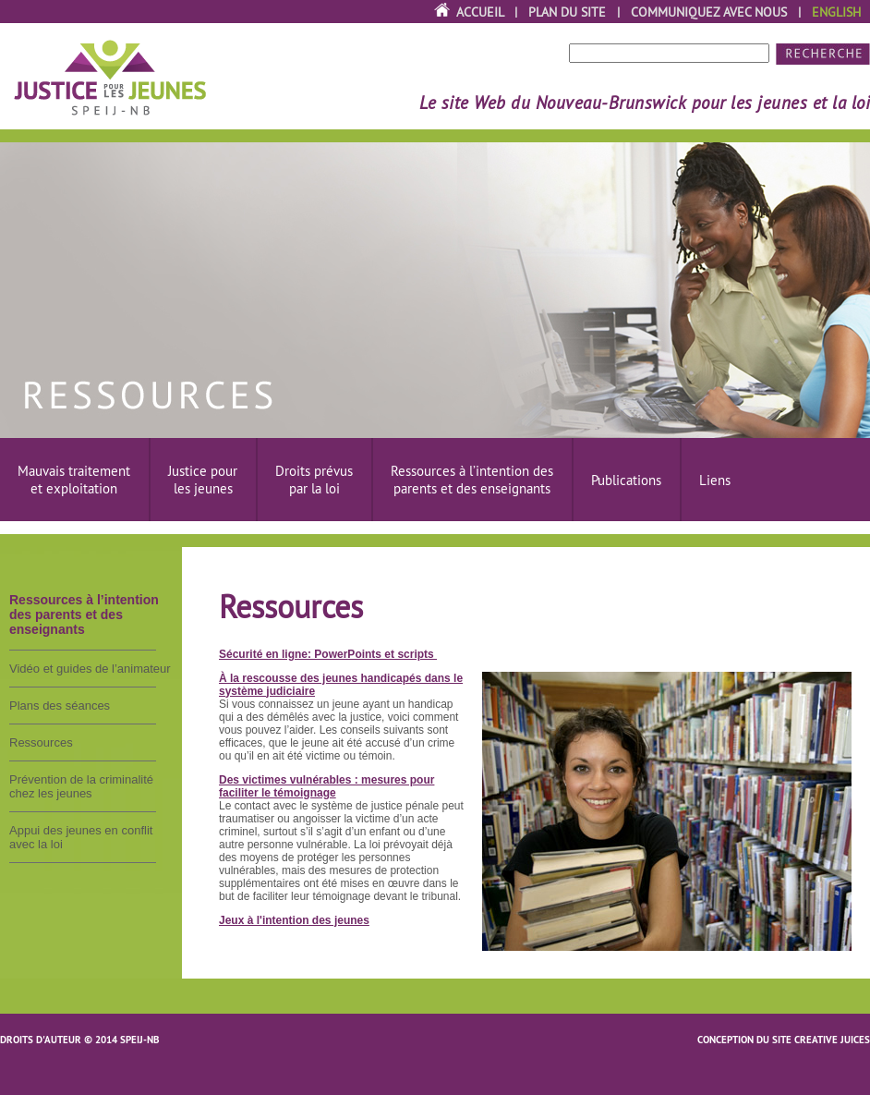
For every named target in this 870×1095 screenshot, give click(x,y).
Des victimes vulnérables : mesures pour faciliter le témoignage (326, 786)
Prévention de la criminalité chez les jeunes (81, 786)
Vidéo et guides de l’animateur (90, 668)
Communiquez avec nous (709, 12)
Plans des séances (59, 705)
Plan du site (567, 12)
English (836, 12)
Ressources (41, 742)
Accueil (479, 12)
